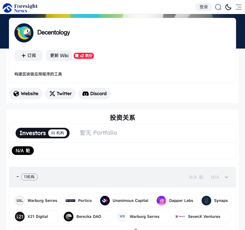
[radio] (23, 150)
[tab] (122, 177)
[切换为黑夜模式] (228, 7)
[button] (122, 177)
